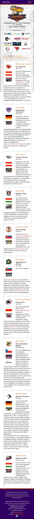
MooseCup (6, 2)
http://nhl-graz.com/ (21, 82)
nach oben (7, 489)
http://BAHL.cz (13, 326)
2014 (5, 56)
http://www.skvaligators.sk (11, 279)
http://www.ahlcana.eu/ (21, 248)
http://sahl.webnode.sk (22, 290)
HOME (30, 489)
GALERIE (19, 58)
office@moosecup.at (19, 514)
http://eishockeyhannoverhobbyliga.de (15, 144)
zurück (3, 489)
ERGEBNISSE (17, 56)
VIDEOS (25, 58)
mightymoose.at (18, 512)
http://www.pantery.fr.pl (22, 310)
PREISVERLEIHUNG (9, 58)
